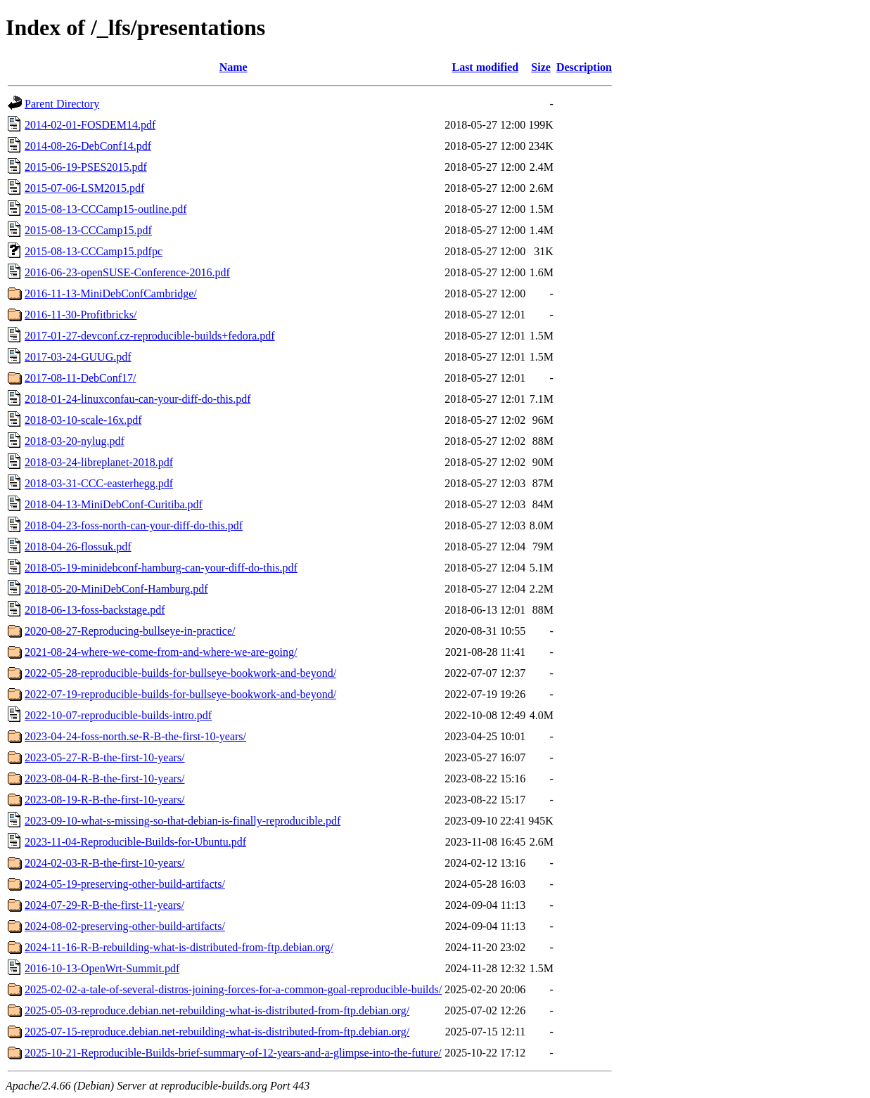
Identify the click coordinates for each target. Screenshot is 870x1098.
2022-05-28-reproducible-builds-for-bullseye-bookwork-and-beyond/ (180, 673)
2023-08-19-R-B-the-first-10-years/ (105, 800)
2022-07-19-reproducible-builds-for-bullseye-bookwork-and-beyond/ (180, 694)
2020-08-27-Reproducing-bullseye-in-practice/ (130, 631)
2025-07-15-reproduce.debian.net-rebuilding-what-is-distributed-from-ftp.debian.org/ (217, 1032)
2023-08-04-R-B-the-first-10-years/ (105, 778)
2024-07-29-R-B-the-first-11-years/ (104, 905)
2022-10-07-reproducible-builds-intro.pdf (118, 715)
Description (584, 67)
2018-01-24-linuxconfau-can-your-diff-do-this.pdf (138, 399)
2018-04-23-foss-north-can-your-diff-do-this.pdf (134, 525)
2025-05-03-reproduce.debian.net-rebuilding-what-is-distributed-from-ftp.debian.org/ (217, 1010)
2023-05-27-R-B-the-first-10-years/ (105, 757)
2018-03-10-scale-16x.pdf (83, 420)
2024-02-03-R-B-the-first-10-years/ (105, 863)
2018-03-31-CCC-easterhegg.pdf (99, 483)
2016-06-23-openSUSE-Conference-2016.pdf (127, 272)
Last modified (485, 67)
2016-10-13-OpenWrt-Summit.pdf (102, 968)
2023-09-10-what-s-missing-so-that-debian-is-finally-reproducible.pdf (182, 821)
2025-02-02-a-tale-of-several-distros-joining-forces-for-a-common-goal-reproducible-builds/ (233, 989)
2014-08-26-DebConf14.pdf (88, 146)
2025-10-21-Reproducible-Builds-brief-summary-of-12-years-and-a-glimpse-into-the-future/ (233, 1053)
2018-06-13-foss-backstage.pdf (95, 610)
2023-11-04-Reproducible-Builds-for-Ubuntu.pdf (135, 842)
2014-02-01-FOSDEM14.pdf (90, 125)
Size (541, 67)
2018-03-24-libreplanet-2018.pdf (99, 462)
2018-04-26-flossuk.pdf (78, 547)
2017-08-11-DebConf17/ (80, 378)
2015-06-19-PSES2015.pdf (86, 167)
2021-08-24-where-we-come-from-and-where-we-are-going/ (161, 652)
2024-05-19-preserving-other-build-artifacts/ (125, 884)
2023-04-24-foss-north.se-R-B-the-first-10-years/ (135, 736)
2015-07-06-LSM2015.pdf (84, 188)
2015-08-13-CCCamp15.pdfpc (93, 251)
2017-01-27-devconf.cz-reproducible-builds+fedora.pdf (150, 336)
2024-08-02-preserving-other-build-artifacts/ (125, 926)
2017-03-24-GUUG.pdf (78, 357)
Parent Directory (62, 104)
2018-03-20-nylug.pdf (74, 441)
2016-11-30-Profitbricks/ (80, 315)
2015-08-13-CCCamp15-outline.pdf (106, 209)
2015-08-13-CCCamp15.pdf (88, 230)
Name (233, 67)
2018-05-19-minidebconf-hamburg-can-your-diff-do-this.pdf (161, 568)
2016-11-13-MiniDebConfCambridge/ (111, 293)
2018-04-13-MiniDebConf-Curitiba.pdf (114, 504)
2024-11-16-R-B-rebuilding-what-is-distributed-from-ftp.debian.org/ (179, 947)
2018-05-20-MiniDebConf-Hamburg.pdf (116, 589)
